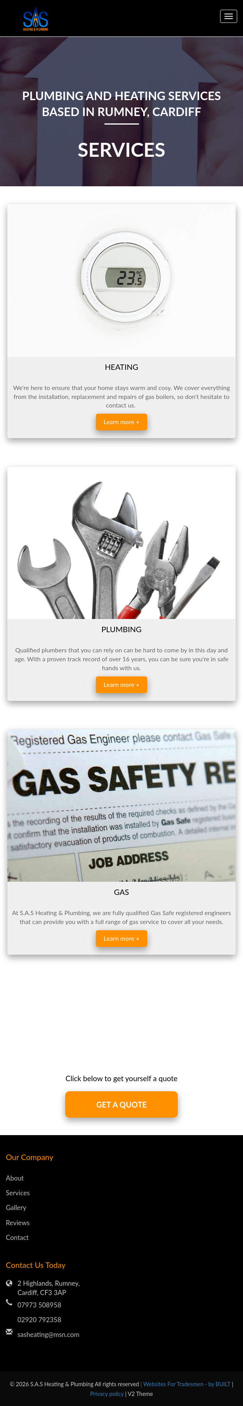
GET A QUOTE (121, 1104)
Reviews (18, 1223)
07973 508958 (39, 1305)
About (15, 1178)
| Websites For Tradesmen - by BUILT (186, 1384)
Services (18, 1193)
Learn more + (121, 421)
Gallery (16, 1207)
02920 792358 (39, 1320)
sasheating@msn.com (48, 1334)
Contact (17, 1237)
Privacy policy (107, 1393)
